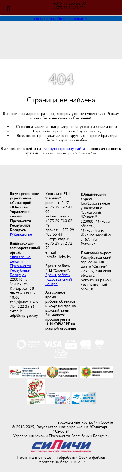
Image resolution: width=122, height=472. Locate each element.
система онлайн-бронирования (61, 18)
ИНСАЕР (77, 462)
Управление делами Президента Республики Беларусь (20, 266)
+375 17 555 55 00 (69, 3)
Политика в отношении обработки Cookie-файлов (61, 457)
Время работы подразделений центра (58, 279)
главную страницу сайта (64, 148)
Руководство (21, 234)
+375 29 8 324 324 (69, 7)
